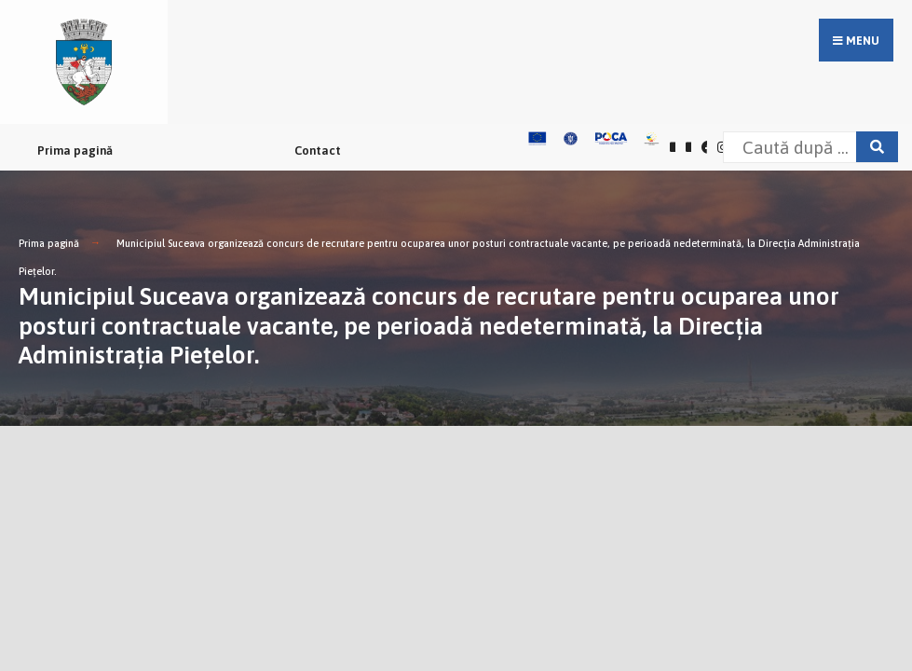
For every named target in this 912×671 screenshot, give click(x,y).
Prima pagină (75, 150)
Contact (317, 150)
